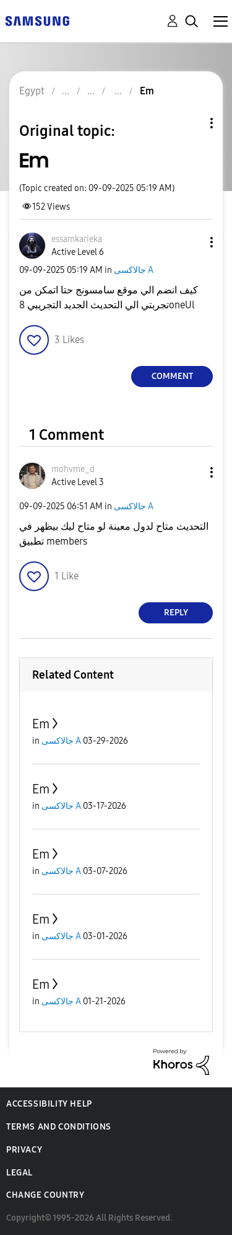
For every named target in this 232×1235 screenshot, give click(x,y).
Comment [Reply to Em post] (172, 376)
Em (40, 723)
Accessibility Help (49, 1104)
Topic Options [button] (190, 123)
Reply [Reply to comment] (176, 612)
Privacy (24, 1149)
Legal (19, 1172)
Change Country (45, 1195)
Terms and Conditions (58, 1126)
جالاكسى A (133, 270)
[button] (191, 242)
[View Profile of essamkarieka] (76, 239)
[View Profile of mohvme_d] (73, 469)
